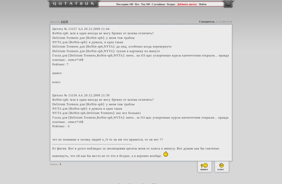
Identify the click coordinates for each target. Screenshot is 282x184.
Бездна (171, 4)
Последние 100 (124, 4)
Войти (202, 4)
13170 (64, 21)
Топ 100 (145, 4)
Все (137, 4)
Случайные (158, 4)
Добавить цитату (187, 4)
